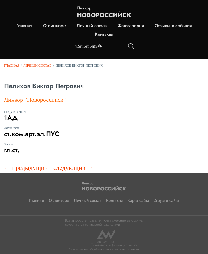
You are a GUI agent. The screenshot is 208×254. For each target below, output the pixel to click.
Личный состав (92, 26)
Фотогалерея (131, 26)
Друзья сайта (166, 200)
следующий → (73, 167)
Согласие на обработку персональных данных (104, 249)
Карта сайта (138, 200)
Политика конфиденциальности (115, 245)
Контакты (104, 34)
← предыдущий (26, 167)
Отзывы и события (173, 26)
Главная (24, 26)
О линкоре (54, 26)
